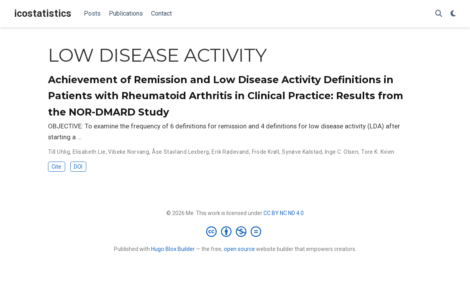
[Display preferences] (453, 13)
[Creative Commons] (235, 231)
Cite (56, 167)
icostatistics (42, 13)
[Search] (438, 13)
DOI (78, 167)
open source (239, 249)
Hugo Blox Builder (173, 249)
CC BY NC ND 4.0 (283, 213)
